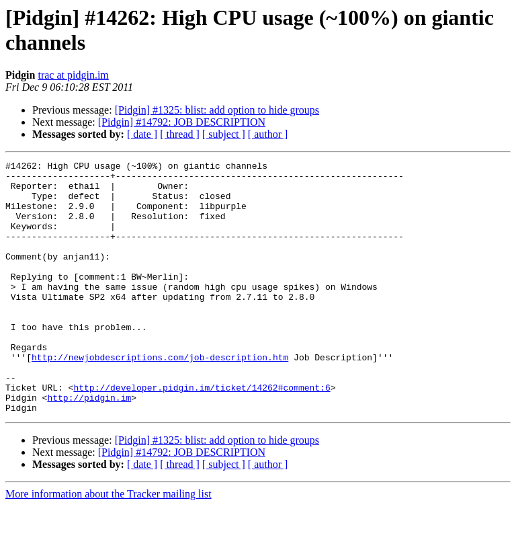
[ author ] (268, 134)
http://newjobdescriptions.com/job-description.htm (160, 397)
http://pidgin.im (89, 446)
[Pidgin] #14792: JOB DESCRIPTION (181, 122)
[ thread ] (180, 134)
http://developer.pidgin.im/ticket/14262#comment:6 (201, 434)
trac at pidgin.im (73, 75)
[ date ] (142, 134)
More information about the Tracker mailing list (108, 544)
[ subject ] (223, 134)
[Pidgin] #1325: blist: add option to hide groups (217, 110)
